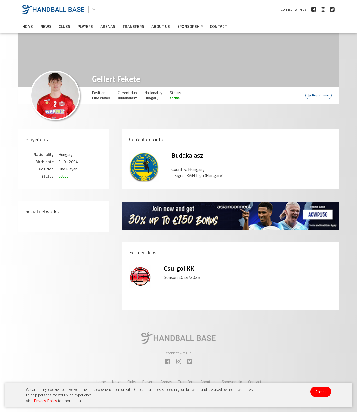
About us (160, 26)
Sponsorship (190, 26)
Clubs (64, 26)
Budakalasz (187, 155)
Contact (218, 26)
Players (85, 26)
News (45, 26)
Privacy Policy (45, 401)
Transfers (133, 26)
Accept (320, 392)
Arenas (107, 26)
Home (27, 26)
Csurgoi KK (179, 268)
